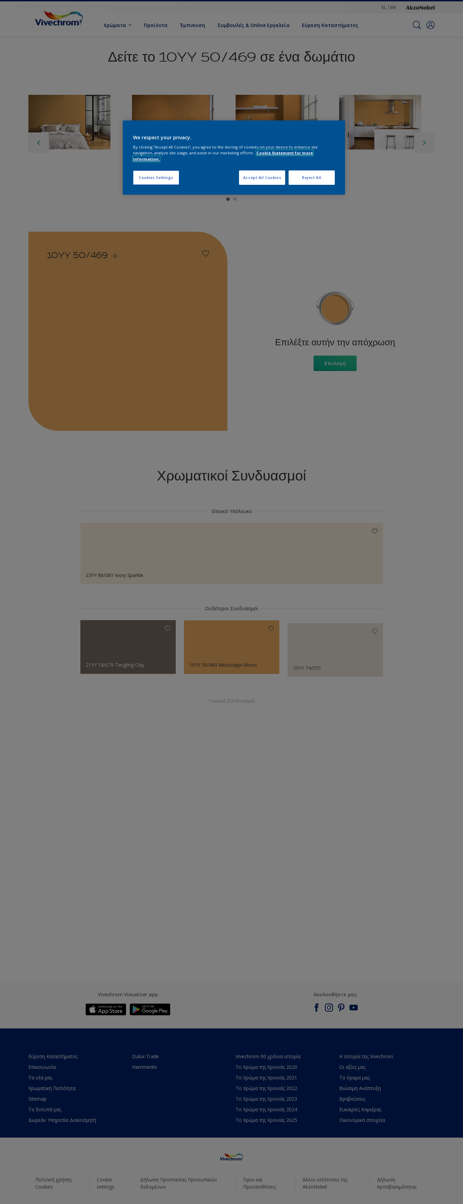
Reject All (311, 177)
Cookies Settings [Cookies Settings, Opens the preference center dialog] (156, 177)
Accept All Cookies (262, 177)
